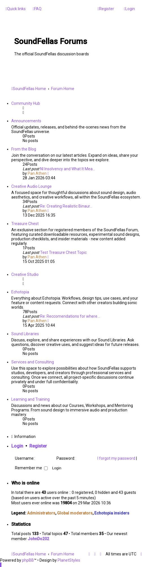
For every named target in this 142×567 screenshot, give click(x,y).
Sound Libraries (25, 334)
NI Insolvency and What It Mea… (67, 169)
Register (38, 446)
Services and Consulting (32, 362)
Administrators (41, 513)
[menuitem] (37, 8)
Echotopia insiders (111, 513)
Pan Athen (37, 173)
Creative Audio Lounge (31, 186)
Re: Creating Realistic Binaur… (66, 206)
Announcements (26, 121)
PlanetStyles (69, 560)
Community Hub (25, 103)
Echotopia (20, 292)
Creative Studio (25, 274)
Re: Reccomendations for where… (70, 316)
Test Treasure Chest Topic (63, 252)
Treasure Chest (25, 223)
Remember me (31, 468)
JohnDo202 (38, 539)
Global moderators (75, 513)
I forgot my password (116, 458)
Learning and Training (30, 399)
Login (17, 446)
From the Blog (23, 149)
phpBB (28, 560)
